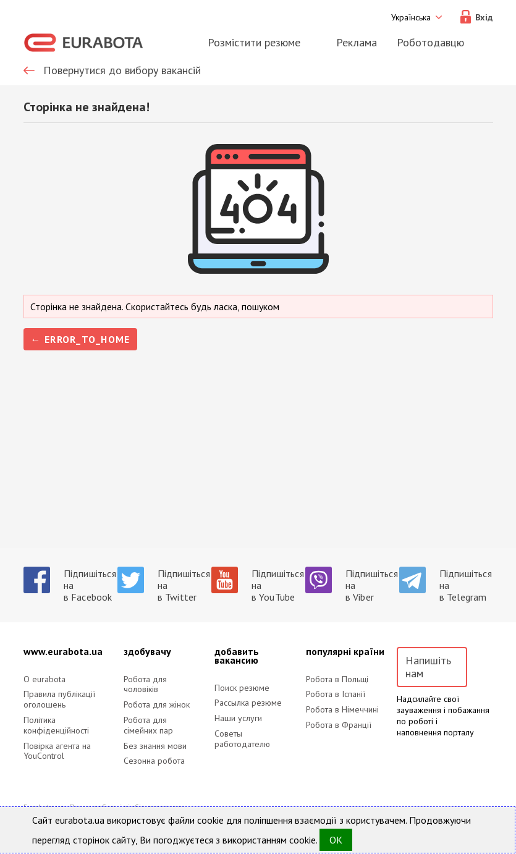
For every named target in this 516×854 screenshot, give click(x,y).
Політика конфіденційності (56, 725)
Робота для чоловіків (145, 684)
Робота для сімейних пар (148, 725)
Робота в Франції (338, 725)
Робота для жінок (157, 705)
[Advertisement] (258, 461)
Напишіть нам (428, 667)
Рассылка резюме (248, 703)
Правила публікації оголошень (59, 699)
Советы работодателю (242, 739)
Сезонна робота (154, 761)
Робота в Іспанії (335, 694)
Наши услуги (238, 718)
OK (335, 840)
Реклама (356, 42)
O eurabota (44, 679)
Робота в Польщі (337, 679)
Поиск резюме (241, 688)
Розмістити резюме (254, 42)
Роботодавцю (430, 42)
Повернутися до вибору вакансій (122, 70)
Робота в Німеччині (342, 709)
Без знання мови (155, 746)
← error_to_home (80, 339)
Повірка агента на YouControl (57, 751)
